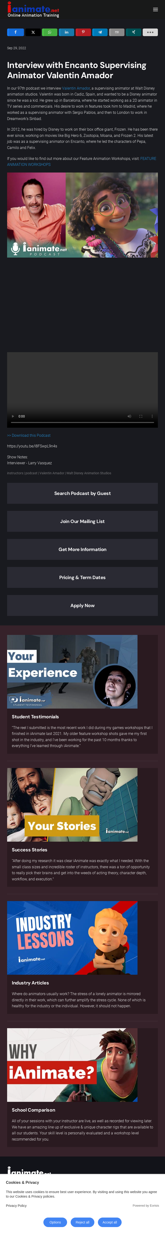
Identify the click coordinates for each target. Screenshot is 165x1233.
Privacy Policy (16, 1206)
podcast (31, 473)
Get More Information (82, 549)
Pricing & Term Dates (82, 577)
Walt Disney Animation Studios (88, 473)
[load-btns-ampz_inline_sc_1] (150, 32)
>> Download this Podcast (28, 435)
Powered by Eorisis (146, 1205)
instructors (15, 473)
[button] (155, 9)
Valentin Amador (76, 88)
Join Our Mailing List (82, 521)
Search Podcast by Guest (82, 493)
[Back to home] (33, 9)
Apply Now (82, 605)
